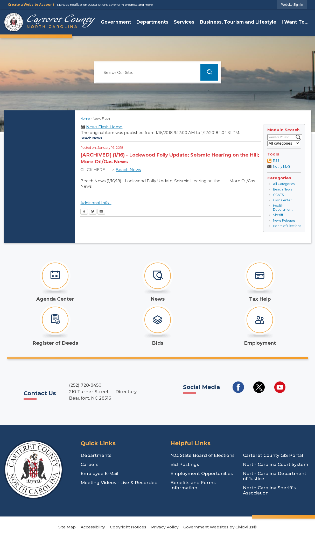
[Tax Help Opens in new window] (260, 281)
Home (85, 119)
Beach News (282, 189)
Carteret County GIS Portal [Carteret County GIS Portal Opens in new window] (273, 455)
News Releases (284, 220)
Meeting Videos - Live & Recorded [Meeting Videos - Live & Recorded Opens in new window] (119, 482)
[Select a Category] (283, 143)
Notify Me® (282, 166)
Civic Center (282, 200)
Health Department (283, 208)
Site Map (67, 527)
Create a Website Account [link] (31, 4)
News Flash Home (104, 126)
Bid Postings (184, 464)
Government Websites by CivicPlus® (220, 527)
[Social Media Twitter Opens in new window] (259, 387)
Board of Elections (287, 226)
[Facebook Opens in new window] (84, 212)
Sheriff (278, 215)
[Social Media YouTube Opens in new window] (280, 387)
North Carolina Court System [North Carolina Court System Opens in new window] (275, 464)
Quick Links (98, 443)
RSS (276, 160)
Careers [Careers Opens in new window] (90, 464)
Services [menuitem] (184, 22)
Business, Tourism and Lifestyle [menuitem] (238, 22)
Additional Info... (95, 202)
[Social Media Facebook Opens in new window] (238, 387)
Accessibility (93, 527)
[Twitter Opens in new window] (92, 212)
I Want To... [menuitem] (295, 22)
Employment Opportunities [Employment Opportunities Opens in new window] (201, 473)
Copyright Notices (128, 527)
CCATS (278, 195)
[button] (209, 72)
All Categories (284, 184)
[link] (292, 4)
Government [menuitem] (116, 22)
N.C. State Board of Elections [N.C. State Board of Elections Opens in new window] (202, 455)
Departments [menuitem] (152, 22)
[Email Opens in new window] (101, 212)
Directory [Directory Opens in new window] (126, 391)
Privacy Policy (164, 527)
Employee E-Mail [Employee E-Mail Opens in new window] (99, 473)
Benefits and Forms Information (193, 485)
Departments (96, 455)
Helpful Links (190, 443)
